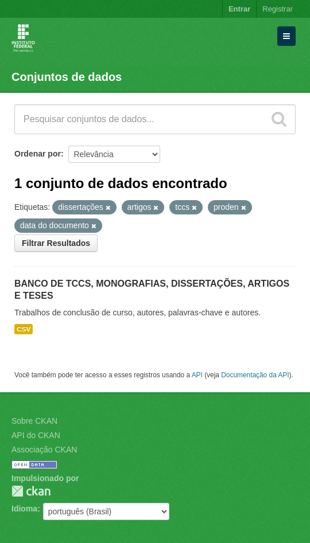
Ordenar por (37, 153)
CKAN (31, 491)
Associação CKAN (44, 449)
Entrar (239, 9)
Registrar (277, 9)
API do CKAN (35, 435)
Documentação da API (255, 375)
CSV (23, 329)
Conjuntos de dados (66, 77)
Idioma (24, 508)
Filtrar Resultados (56, 243)
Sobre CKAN (34, 420)
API (197, 375)
